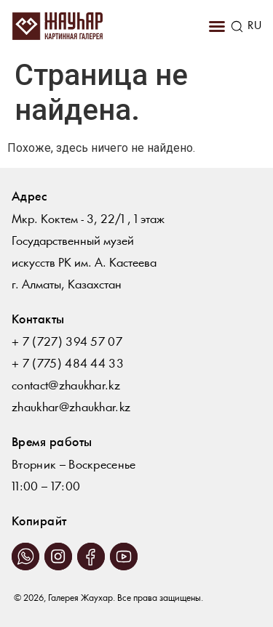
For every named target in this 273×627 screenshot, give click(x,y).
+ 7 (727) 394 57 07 (67, 342)
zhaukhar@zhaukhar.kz (71, 408)
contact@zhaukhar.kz (66, 386)
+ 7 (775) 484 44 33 (68, 364)
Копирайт (39, 522)
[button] (217, 26)
